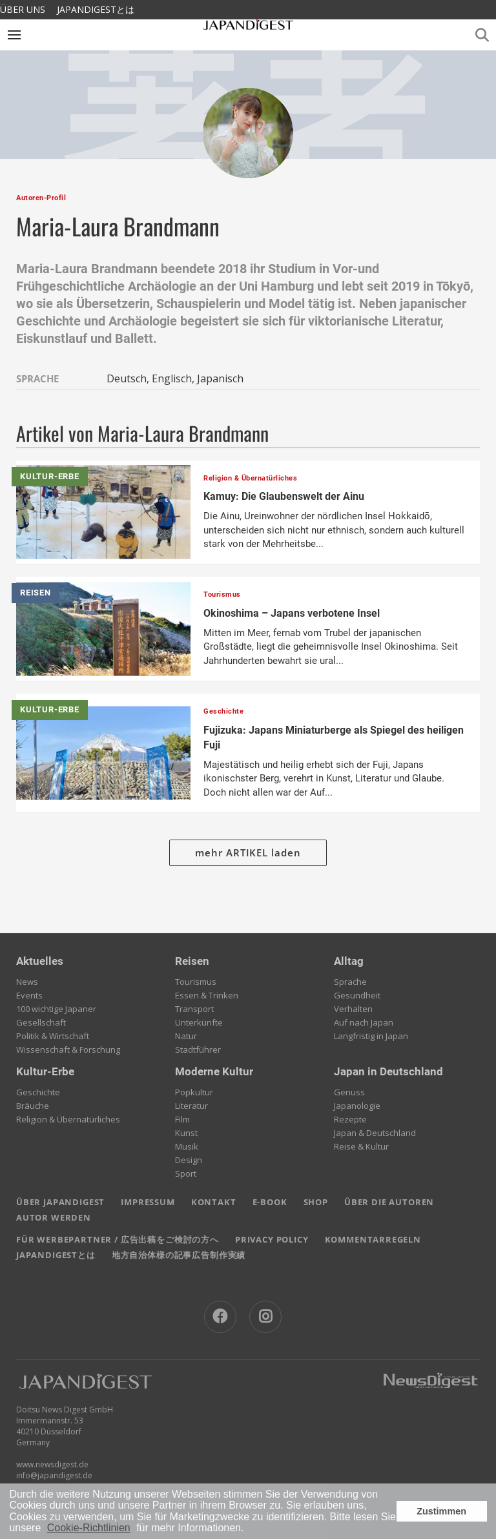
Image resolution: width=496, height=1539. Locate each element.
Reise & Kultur (361, 1146)
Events (29, 995)
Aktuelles (39, 961)
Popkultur (194, 1092)
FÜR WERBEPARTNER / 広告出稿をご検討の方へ (117, 1239)
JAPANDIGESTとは (95, 9)
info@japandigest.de (54, 1475)
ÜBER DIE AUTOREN (389, 1202)
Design (188, 1160)
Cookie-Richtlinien (88, 1527)
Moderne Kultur (214, 1071)
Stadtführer (198, 1049)
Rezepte (350, 1119)
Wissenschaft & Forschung (68, 1049)
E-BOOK (270, 1202)
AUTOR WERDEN (53, 1217)
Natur (186, 1036)
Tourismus (195, 981)
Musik (186, 1146)
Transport (194, 1009)
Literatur (191, 1105)
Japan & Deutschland (375, 1133)
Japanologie (357, 1105)
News (27, 981)
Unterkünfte (199, 1022)
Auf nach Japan (363, 1022)
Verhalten (353, 1009)
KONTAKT (213, 1202)
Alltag (349, 961)
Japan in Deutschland (388, 1071)
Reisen (192, 961)
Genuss (349, 1092)
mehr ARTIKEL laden (248, 852)
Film (182, 1119)
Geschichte (38, 1092)
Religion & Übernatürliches (68, 1119)
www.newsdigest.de (52, 1464)
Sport (185, 1173)
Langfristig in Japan (371, 1036)
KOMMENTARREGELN (373, 1239)
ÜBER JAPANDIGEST (60, 1202)
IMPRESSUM (147, 1202)
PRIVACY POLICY (272, 1239)
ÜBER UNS (22, 9)
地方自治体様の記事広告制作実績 (178, 1255)
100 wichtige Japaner (56, 1009)
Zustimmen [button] (441, 1511)
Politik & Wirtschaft (52, 1036)
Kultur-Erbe (45, 1071)
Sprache (350, 981)
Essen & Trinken (206, 995)
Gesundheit (357, 995)
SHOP (316, 1202)
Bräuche (32, 1105)
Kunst (186, 1133)
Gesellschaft (41, 1022)
